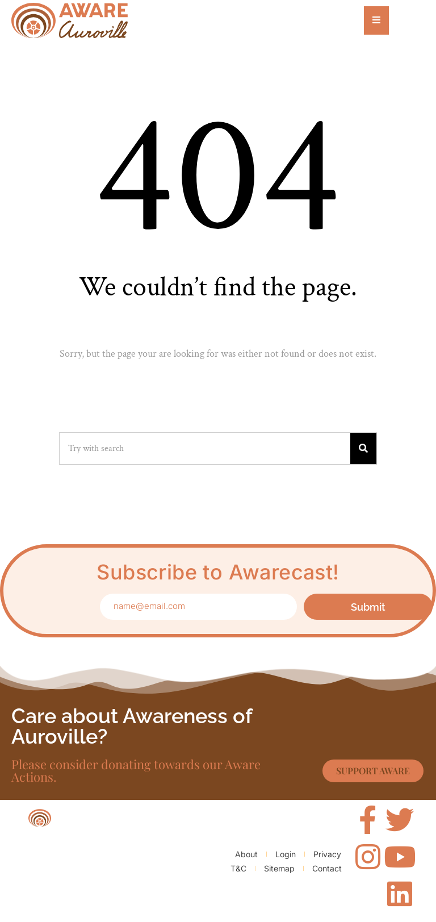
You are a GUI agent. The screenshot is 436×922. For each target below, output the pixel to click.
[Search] (363, 448)
